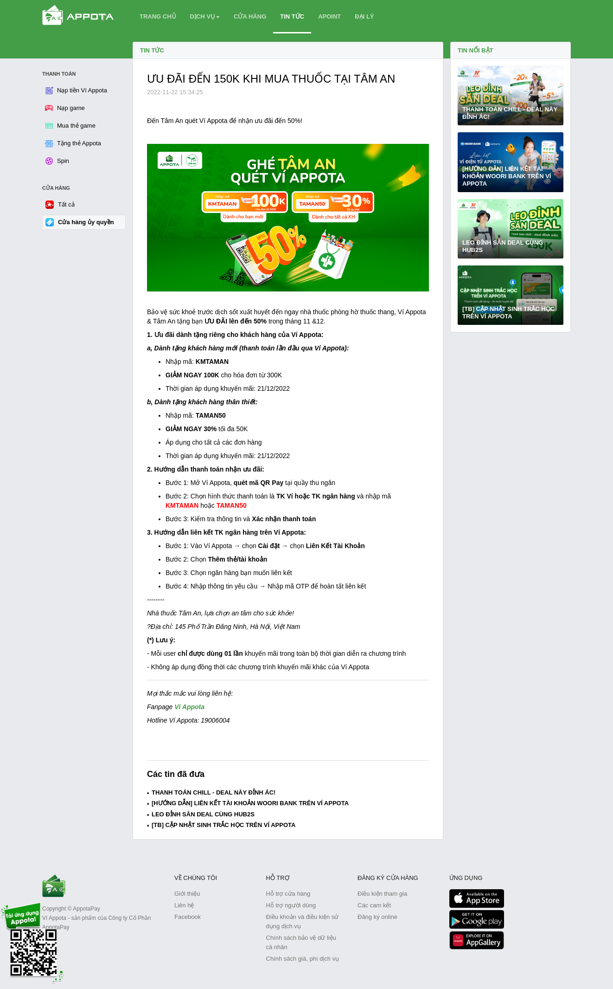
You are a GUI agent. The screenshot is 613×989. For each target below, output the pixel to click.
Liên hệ (184, 905)
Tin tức (152, 50)
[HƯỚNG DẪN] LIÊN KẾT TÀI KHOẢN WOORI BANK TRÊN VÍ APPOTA (250, 803)
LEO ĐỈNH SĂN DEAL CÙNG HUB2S (203, 814)
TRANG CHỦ (158, 16)
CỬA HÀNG (250, 16)
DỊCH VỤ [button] (205, 16)
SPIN (388, 3)
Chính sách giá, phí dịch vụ (302, 958)
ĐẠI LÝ (364, 16)
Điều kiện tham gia (382, 893)
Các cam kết (374, 905)
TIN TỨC (292, 16)
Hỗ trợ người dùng (291, 905)
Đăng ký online (377, 916)
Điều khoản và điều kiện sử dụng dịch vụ (302, 921)
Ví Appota (190, 707)
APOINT (329, 16)
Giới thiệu (187, 893)
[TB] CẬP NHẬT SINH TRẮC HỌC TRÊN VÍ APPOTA (223, 824)
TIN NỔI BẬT (475, 50)
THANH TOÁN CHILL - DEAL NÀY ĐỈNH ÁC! (213, 792)
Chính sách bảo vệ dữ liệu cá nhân (301, 942)
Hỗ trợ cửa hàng (288, 893)
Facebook (187, 916)
